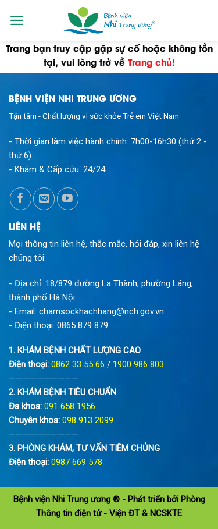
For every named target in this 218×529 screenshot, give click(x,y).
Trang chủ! (151, 61)
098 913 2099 (87, 420)
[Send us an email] (44, 198)
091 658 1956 (69, 406)
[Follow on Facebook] (20, 198)
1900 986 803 (138, 364)
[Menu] (17, 20)
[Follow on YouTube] (67, 198)
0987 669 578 (76, 462)
